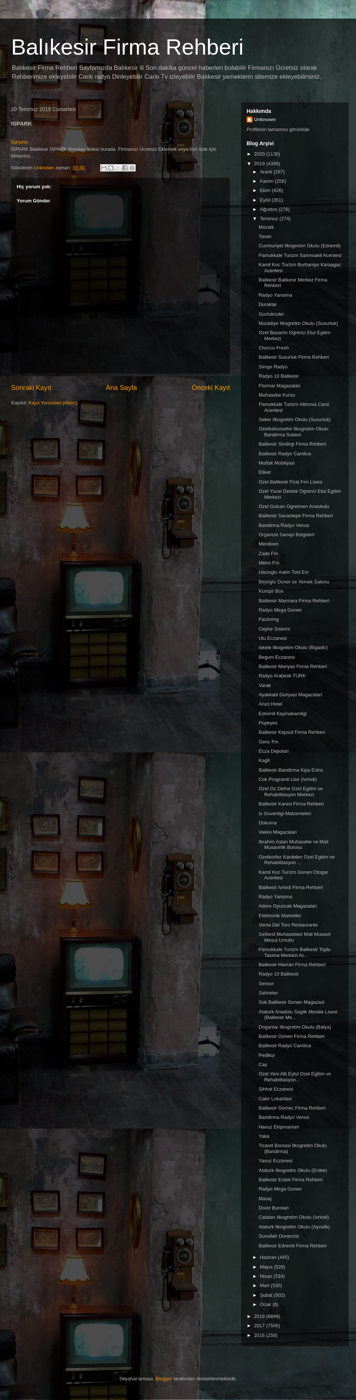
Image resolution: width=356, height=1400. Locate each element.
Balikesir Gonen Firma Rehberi (291, 1036)
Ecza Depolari (273, 751)
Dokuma (267, 823)
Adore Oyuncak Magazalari (287, 906)
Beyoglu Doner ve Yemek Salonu (293, 582)
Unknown (265, 119)
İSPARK (20, 142)
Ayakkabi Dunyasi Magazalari (290, 694)
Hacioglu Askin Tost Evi (283, 572)
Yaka (263, 1136)
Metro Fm (268, 563)
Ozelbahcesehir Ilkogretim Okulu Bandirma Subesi (293, 431)
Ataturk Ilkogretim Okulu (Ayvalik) (294, 1227)
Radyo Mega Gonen (279, 610)
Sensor (266, 983)
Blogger (163, 1378)
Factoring (268, 619)
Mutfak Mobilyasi (276, 463)
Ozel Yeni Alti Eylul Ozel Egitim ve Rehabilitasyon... (294, 1076)
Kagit (264, 760)
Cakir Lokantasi (275, 1098)
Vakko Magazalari (277, 832)
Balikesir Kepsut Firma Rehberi (291, 732)
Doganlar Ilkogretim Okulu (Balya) (294, 1027)
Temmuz (270, 218)
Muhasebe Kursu (276, 395)
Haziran (269, 1257)
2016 (260, 1335)
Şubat (267, 1295)
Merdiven (268, 544)
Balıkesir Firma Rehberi (127, 47)
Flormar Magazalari (279, 385)
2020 (260, 154)
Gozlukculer (271, 314)
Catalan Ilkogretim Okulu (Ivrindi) (293, 1217)
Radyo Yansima (275, 295)
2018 (260, 1316)
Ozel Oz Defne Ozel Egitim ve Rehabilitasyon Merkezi (290, 791)
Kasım (267, 181)
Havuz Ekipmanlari (278, 1127)
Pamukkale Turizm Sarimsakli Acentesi (299, 255)
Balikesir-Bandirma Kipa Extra (290, 770)
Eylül (266, 200)
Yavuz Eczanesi (275, 1160)
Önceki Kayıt (211, 387)
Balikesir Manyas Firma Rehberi (292, 666)
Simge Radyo (272, 366)
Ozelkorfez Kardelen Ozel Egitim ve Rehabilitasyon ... (296, 860)
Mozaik (266, 227)
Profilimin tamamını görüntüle (278, 129)
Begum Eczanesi (276, 657)
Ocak (266, 1304)
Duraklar (267, 304)
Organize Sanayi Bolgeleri (286, 534)
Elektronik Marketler (279, 915)
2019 (260, 163)
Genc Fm (268, 742)
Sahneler (268, 993)
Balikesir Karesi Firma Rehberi (291, 804)
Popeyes (267, 723)
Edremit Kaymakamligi (282, 713)
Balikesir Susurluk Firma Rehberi (293, 357)
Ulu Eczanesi (272, 638)
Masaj (264, 1198)
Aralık (267, 172)
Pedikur (266, 1055)
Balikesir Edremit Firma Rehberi (292, 1245)
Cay (262, 1064)
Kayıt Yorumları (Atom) (53, 403)
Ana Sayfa (121, 387)
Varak (264, 685)
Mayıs (267, 1267)
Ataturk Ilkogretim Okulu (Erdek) (292, 1170)
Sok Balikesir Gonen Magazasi (291, 1002)
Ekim (266, 190)
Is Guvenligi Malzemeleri (284, 813)
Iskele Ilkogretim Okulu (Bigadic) (292, 647)
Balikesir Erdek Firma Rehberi (290, 1179)
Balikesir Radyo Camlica (284, 453)
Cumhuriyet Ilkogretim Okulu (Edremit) (299, 245)
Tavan (264, 236)
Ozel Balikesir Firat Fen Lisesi (290, 482)
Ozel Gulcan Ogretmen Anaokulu (293, 506)
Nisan (267, 1276)
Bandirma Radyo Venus (283, 525)
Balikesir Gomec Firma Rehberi (292, 1108)
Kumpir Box (270, 591)
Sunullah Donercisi (278, 1236)
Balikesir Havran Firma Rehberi (292, 964)
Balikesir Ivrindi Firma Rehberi (290, 887)
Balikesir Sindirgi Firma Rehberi (292, 444)
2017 (260, 1325)
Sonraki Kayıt (31, 387)
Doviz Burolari (273, 1208)
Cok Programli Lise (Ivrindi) (287, 779)
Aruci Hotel (270, 704)
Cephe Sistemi (274, 629)
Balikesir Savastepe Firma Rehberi (295, 515)
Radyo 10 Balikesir (278, 376)
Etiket (264, 472)
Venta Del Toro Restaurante (287, 925)
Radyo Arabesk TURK (282, 675)
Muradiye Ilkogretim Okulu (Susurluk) (298, 323)
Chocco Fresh (273, 348)
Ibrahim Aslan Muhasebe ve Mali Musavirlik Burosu (293, 844)
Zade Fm (268, 553)
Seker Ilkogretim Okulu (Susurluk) (294, 419)
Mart (265, 1285)
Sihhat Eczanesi (275, 1089)
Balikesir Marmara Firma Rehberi (293, 600)
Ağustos (269, 209)
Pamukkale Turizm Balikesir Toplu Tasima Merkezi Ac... (294, 952)
